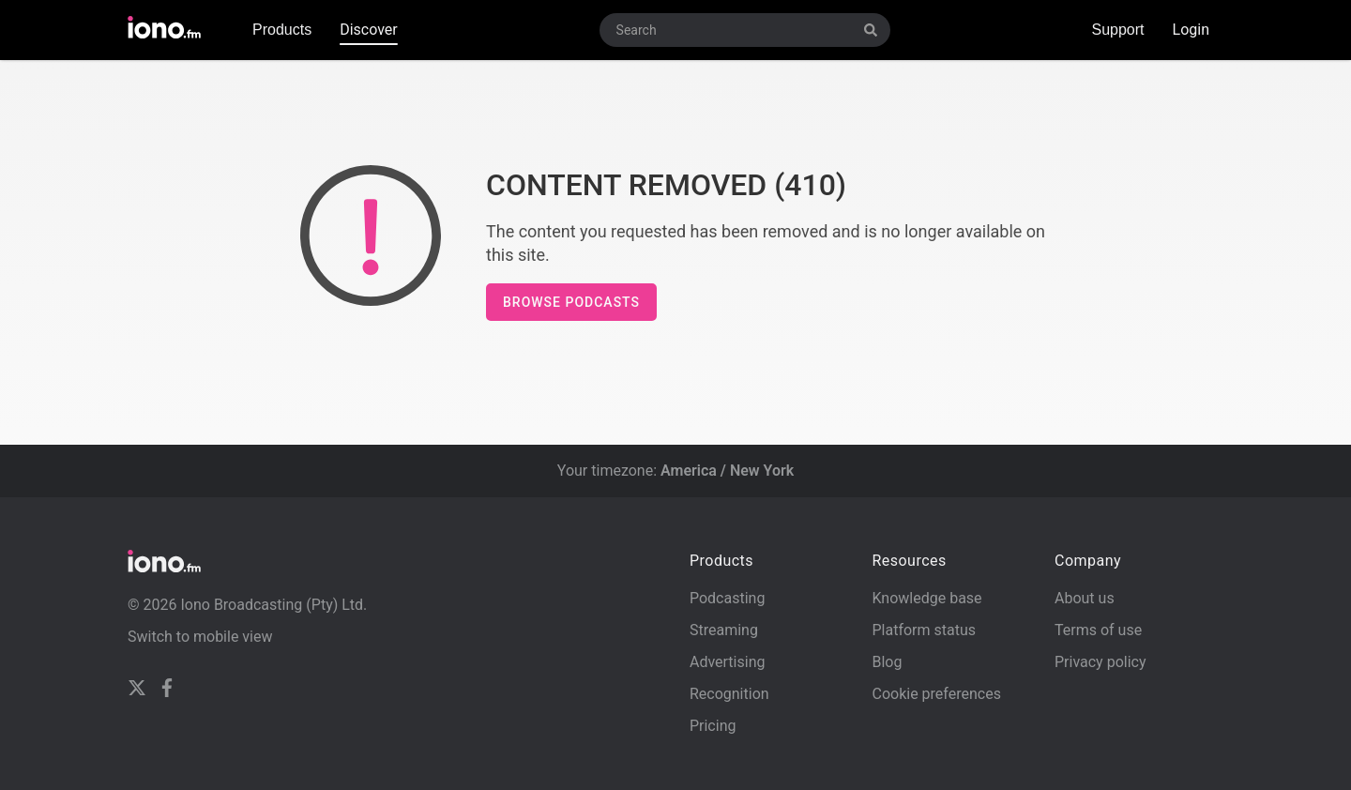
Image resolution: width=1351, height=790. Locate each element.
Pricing (713, 726)
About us (1085, 598)
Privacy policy (1100, 662)
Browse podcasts (571, 302)
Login (1191, 29)
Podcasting (727, 598)
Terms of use (1098, 630)
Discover (369, 29)
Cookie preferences (936, 694)
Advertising (728, 662)
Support (1117, 30)
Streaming (724, 630)
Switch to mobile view (200, 637)
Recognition (729, 694)
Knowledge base (926, 598)
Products (281, 30)
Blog (887, 662)
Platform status (924, 630)
